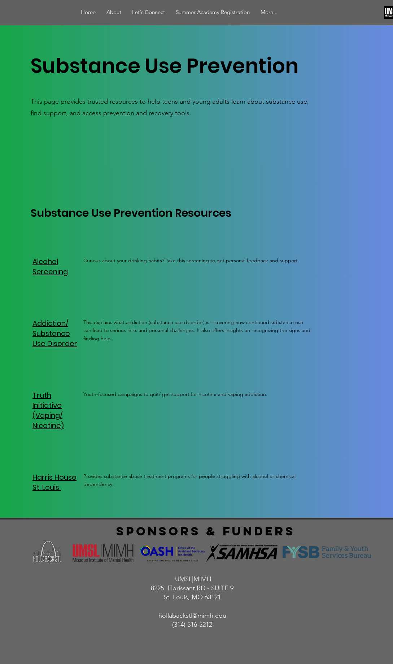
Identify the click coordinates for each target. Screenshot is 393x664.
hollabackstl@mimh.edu (192, 616)
